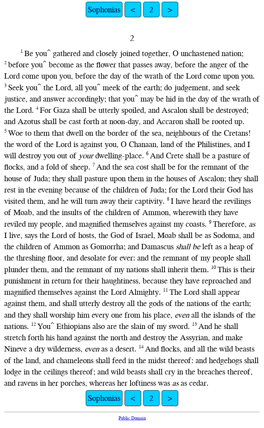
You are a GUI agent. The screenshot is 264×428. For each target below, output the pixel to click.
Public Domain (132, 418)
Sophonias (104, 9)
